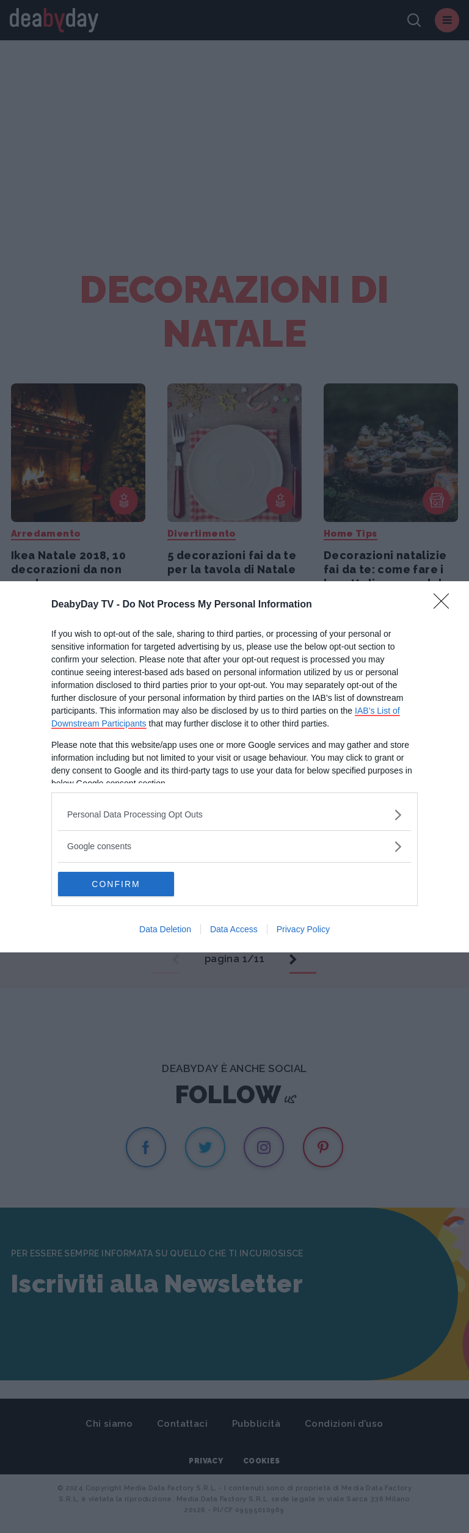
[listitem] (234, 814)
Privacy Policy (303, 929)
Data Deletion (165, 929)
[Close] (445, 605)
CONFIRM (116, 884)
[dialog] (234, 766)
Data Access (234, 929)
